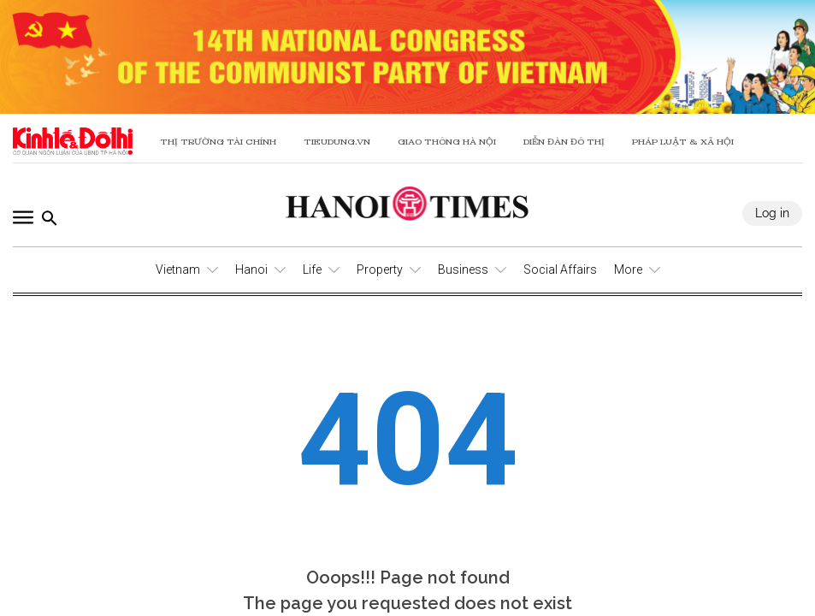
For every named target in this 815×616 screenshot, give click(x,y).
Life (312, 269)
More (628, 269)
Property (380, 269)
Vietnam (178, 269)
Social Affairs (560, 269)
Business (463, 269)
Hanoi (251, 269)
